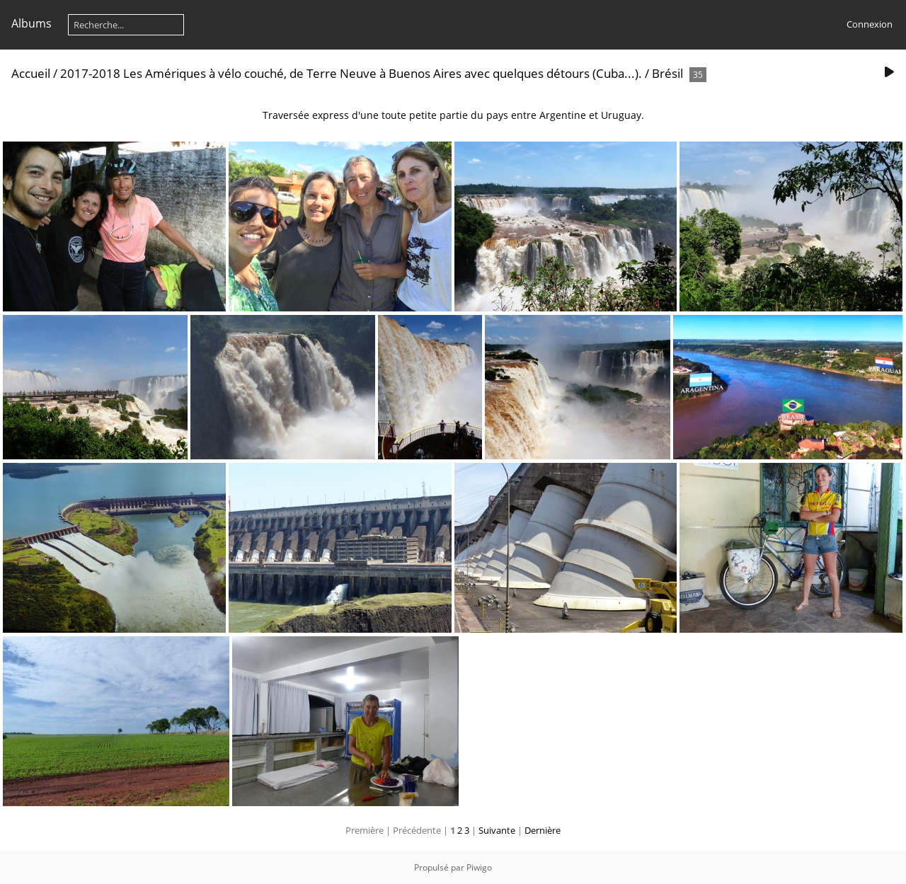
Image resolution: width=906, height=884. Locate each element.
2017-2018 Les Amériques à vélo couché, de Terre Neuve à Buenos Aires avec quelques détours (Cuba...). (351, 73)
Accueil (30, 73)
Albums (31, 23)
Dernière (542, 830)
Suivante (496, 830)
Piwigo (479, 867)
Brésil (667, 73)
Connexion (870, 24)
